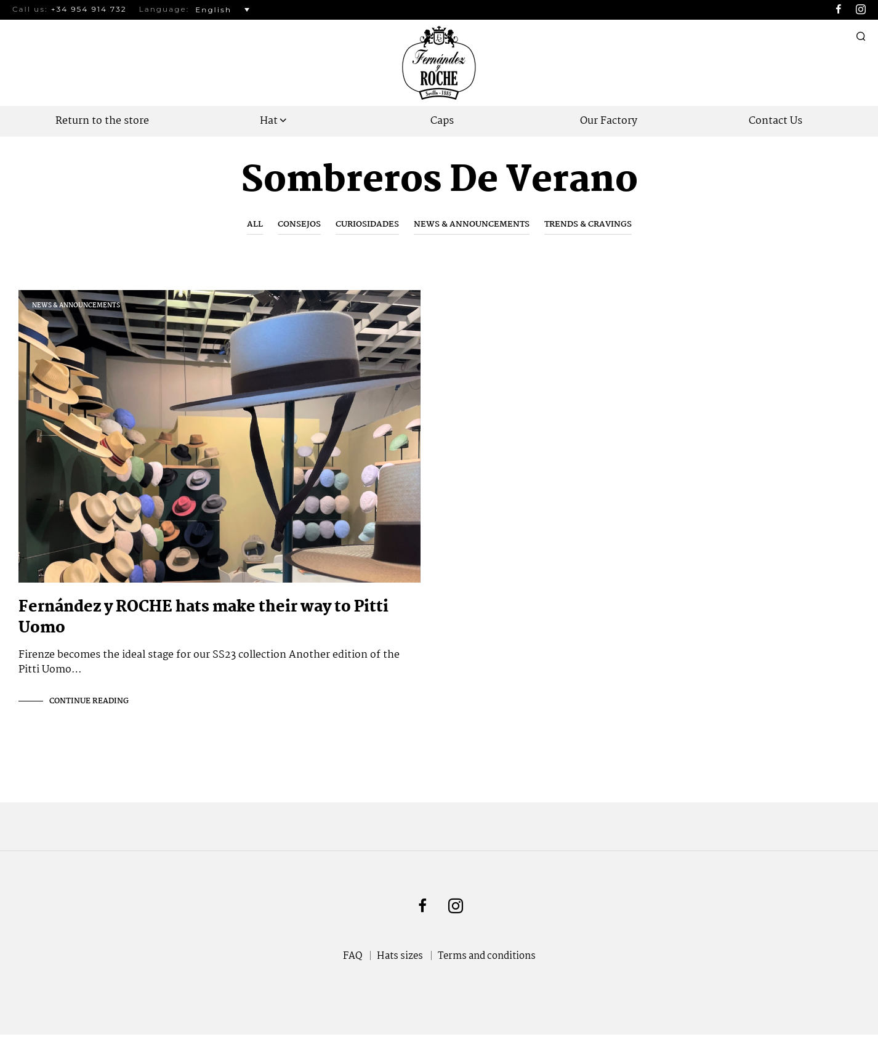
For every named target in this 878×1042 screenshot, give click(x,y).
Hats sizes (400, 963)
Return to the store (102, 121)
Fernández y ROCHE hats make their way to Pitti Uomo (203, 625)
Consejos (299, 224)
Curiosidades (367, 224)
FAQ (352, 963)
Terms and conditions (487, 963)
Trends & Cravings (588, 224)
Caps (442, 121)
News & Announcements (472, 224)
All (255, 224)
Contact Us (775, 121)
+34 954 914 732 (89, 9)
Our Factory (608, 121)
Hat (269, 121)
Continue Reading (89, 708)
